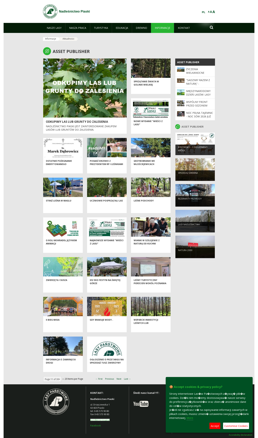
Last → (127, 378)
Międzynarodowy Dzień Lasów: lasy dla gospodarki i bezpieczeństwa (198, 96)
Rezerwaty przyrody (190, 204)
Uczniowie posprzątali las (106, 207)
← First (98, 378)
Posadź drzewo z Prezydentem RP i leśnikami (106, 169)
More (190, 418)
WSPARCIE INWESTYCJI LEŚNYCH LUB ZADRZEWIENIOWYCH (146, 329)
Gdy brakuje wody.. (101, 326)
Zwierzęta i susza (56, 286)
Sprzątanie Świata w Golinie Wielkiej (146, 89)
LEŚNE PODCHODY (144, 207)
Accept (215, 426)
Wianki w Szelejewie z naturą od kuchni (147, 248)
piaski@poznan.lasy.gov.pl (100, 420)
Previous (109, 378)
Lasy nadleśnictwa (189, 230)
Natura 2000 (185, 255)
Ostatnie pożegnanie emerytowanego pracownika (59, 170)
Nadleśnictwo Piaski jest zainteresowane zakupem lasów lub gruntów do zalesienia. (81, 128)
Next (119, 378)
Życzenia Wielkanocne (195, 70)
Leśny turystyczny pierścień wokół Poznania (150, 288)
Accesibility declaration (240, 435)
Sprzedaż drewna (188, 178)
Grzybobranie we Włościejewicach (144, 169)
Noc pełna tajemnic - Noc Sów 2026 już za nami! (199, 116)
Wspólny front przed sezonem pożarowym (197, 105)
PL (203, 12)
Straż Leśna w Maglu (58, 207)
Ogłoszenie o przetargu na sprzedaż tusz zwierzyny (107, 367)
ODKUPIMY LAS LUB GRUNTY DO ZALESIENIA (77, 122)
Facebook (95, 425)
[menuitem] (54, 28)
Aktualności (68, 38)
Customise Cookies (236, 426)
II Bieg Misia (52, 326)
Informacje (50, 38)
